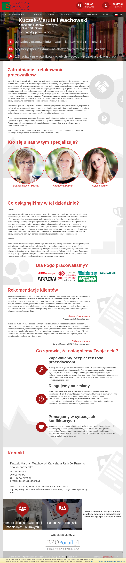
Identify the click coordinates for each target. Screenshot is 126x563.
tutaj (91, 561)
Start (2, 14)
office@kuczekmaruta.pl (29, 481)
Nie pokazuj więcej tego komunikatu (112, 561)
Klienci (78, 14)
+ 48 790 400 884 (22, 478)
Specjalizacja (38, 14)
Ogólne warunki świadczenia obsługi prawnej (40, 557)
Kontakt (105, 14)
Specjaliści (51, 14)
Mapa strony (72, 557)
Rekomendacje (92, 14)
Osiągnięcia (65, 14)
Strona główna (14, 557)
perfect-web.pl (108, 557)
